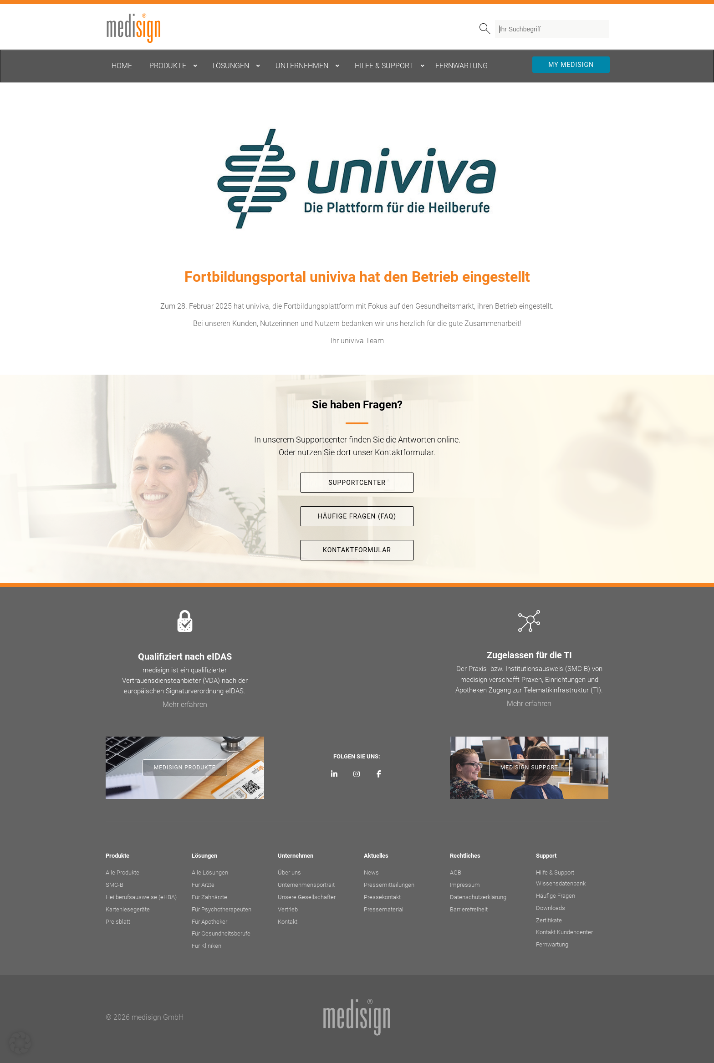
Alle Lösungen (210, 872)
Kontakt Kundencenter (564, 932)
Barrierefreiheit (469, 909)
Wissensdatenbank (561, 883)
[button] (20, 1043)
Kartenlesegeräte (128, 909)
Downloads (550, 908)
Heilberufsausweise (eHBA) (141, 897)
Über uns (289, 872)
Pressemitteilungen (389, 884)
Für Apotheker (209, 921)
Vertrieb (288, 909)
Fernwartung (552, 944)
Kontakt (287, 921)
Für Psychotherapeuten (221, 909)
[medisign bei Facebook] (378, 774)
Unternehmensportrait (306, 884)
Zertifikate (549, 920)
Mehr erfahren (185, 704)
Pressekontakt (382, 897)
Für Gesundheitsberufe (221, 933)
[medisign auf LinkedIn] (334, 774)
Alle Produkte (122, 872)
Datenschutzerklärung (478, 897)
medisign (143, 28)
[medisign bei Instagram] (357, 774)
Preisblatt (118, 921)
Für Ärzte (203, 884)
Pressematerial (383, 909)
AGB (455, 872)
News (371, 872)
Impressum (465, 884)
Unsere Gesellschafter (307, 897)
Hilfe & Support (555, 872)
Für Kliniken (206, 945)
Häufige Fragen (555, 895)
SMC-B (114, 884)
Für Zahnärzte (209, 897)
